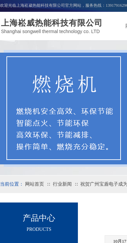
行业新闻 (62, 184)
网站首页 (34, 184)
